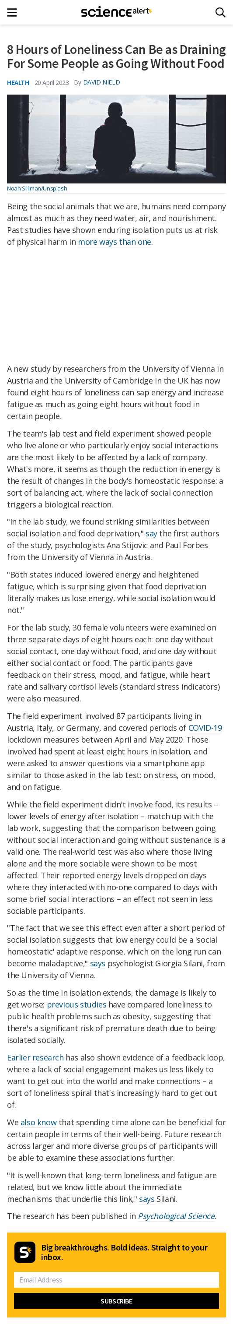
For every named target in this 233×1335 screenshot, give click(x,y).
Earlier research (35, 1057)
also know (38, 1122)
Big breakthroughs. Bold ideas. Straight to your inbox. (124, 1252)
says (97, 963)
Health (18, 82)
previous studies (77, 1004)
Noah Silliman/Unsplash (37, 188)
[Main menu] (14, 12)
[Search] (220, 12)
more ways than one (114, 241)
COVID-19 (205, 727)
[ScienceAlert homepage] (116, 12)
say (151, 533)
